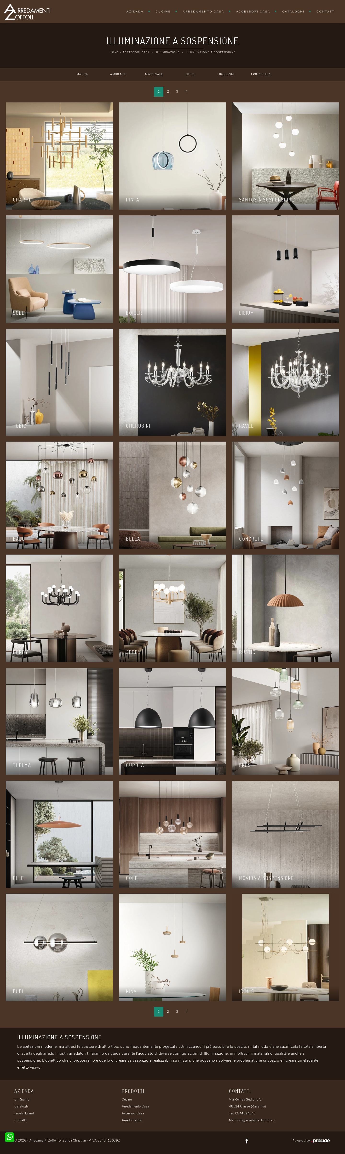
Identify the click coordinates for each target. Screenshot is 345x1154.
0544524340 (245, 1113)
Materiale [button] (154, 74)
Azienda (135, 11)
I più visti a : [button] (262, 74)
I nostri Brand (24, 1113)
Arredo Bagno (132, 1120)
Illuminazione (168, 52)
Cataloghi (293, 11)
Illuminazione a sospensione (211, 52)
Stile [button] (190, 74)
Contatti (326, 11)
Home (114, 52)
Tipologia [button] (226, 74)
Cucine (163, 11)
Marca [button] (82, 74)
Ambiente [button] (118, 74)
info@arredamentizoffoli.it (256, 1120)
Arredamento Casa (203, 11)
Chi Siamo (21, 1099)
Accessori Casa (253, 11)
